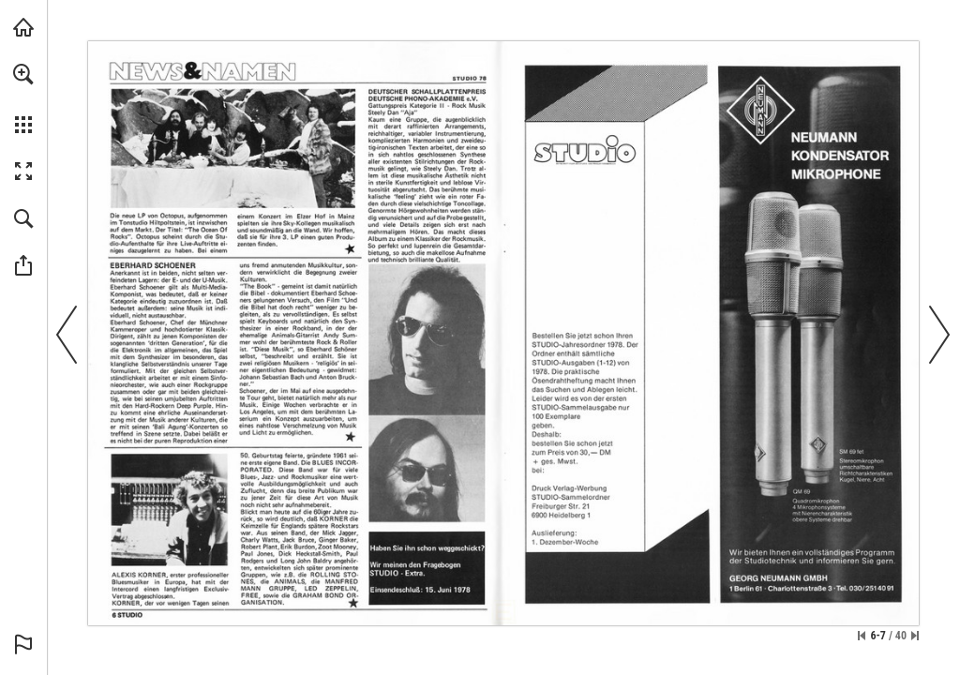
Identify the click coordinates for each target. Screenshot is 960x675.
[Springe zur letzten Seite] (915, 635)
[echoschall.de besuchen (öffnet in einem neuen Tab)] (23, 27)
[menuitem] (23, 98)
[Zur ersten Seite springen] (861, 635)
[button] (23, 74)
